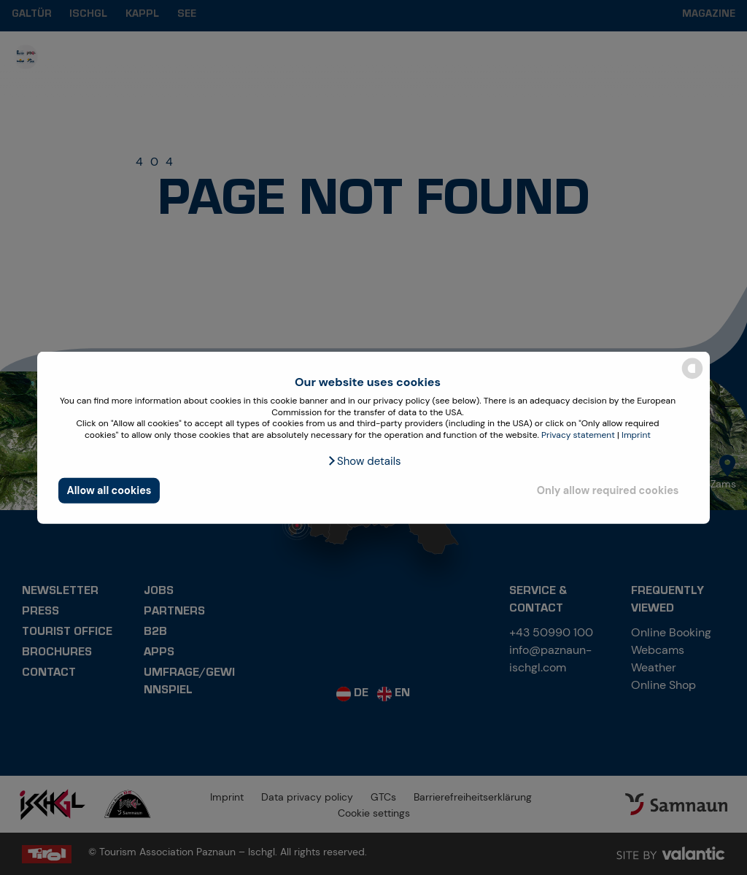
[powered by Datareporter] (692, 378)
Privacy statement (578, 435)
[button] (363, 461)
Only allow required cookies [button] (608, 490)
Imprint (636, 435)
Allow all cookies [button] (109, 490)
